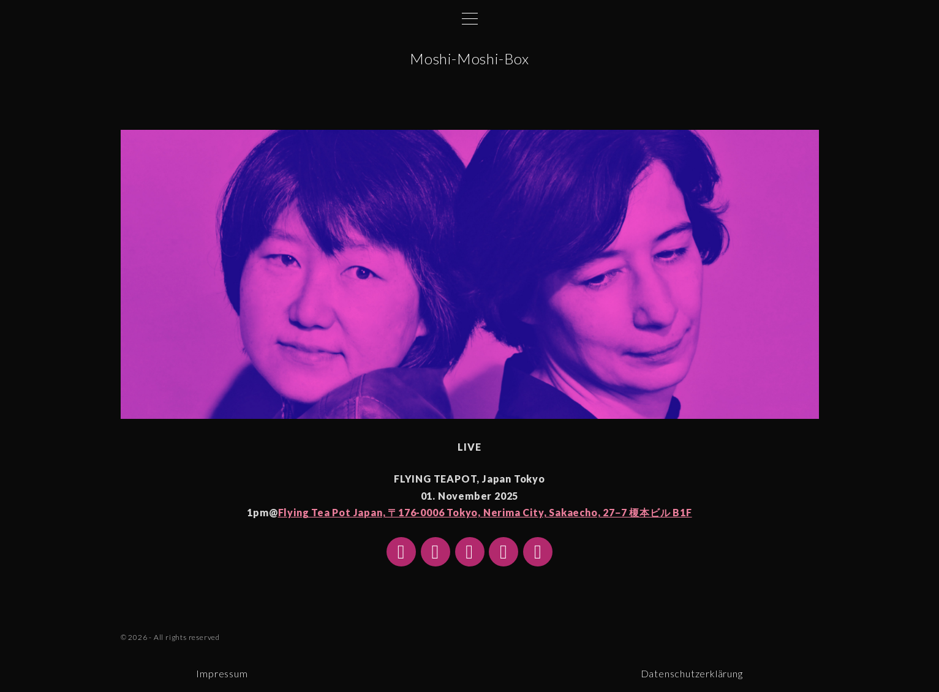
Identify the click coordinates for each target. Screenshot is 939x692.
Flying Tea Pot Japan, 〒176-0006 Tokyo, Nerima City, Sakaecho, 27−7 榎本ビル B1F (485, 512)
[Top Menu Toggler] (469, 18)
